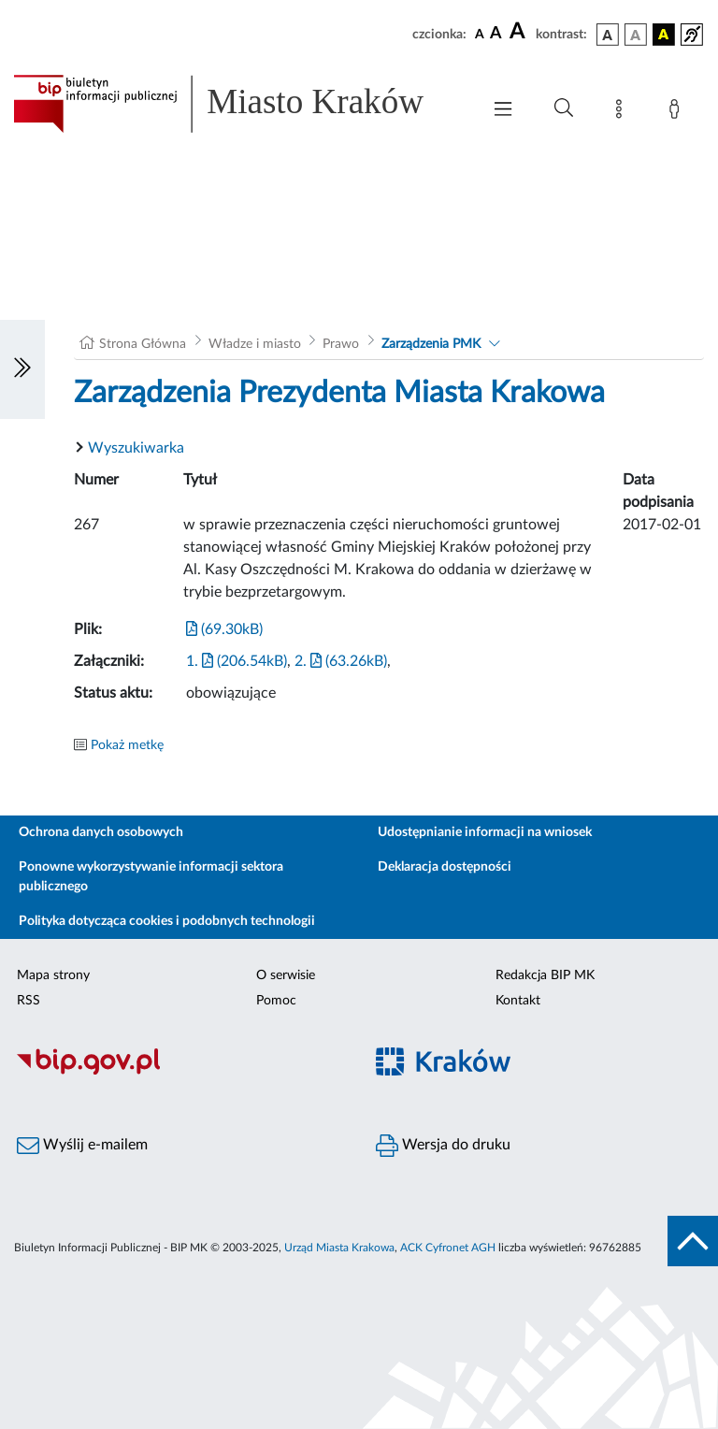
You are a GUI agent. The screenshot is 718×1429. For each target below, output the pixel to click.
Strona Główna (142, 344)
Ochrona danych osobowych (101, 832)
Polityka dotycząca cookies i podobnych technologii (167, 921)
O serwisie (285, 975)
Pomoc (276, 1000)
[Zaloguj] (677, 112)
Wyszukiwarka (136, 447)
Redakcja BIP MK (545, 975)
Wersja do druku (443, 1145)
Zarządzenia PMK (431, 344)
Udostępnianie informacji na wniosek (485, 832)
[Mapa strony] (622, 112)
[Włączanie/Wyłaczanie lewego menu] (22, 369)
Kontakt (517, 1000)
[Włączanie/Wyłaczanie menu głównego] (503, 110)
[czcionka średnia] (496, 34)
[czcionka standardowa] (479, 33)
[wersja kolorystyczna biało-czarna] (636, 34)
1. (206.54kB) (236, 661)
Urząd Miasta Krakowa (339, 1247)
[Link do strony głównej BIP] (237, 104)
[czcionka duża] (520, 32)
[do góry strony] (693, 1241)
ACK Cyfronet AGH (447, 1247)
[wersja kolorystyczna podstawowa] (608, 34)
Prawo (341, 344)
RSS (28, 1000)
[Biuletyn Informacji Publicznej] (179, 1072)
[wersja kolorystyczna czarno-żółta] (664, 34)
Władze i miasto (254, 344)
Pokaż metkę (127, 745)
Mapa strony (53, 975)
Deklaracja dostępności (444, 866)
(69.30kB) (224, 629)
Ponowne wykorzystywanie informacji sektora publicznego (151, 876)
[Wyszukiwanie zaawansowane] (563, 108)
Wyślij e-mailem (82, 1145)
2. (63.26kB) (340, 661)
